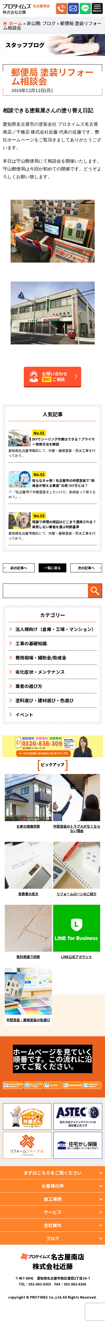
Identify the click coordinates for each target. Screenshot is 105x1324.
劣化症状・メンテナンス (40, 671)
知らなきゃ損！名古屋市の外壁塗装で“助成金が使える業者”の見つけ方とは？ (63, 483)
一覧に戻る (52, 567)
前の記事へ (18, 567)
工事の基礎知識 (31, 643)
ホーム (15, 23)
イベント (24, 714)
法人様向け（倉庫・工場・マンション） (55, 629)
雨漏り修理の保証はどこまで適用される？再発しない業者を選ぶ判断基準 (64, 524)
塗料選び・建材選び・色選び (44, 700)
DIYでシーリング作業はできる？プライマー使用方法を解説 (63, 441)
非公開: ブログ (41, 23)
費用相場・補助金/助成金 (40, 657)
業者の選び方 (28, 686)
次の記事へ (86, 567)
